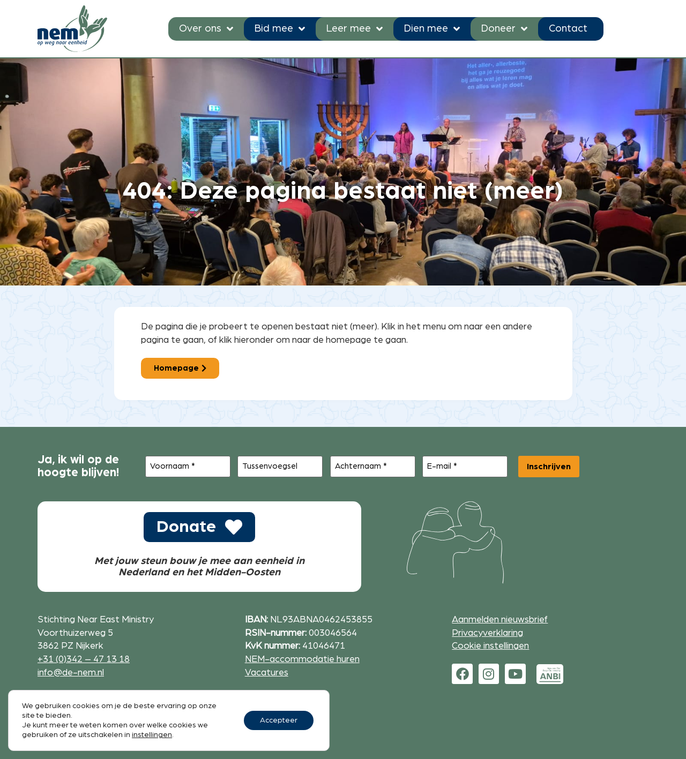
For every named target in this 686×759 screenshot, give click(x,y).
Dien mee (432, 28)
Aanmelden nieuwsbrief (500, 619)
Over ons (206, 28)
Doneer (504, 28)
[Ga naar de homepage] (72, 28)
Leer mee (354, 28)
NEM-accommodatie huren (302, 659)
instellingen (152, 735)
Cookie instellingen (490, 645)
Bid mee (280, 28)
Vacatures (266, 672)
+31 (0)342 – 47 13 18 (84, 659)
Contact (568, 29)
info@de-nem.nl (71, 672)
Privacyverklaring (487, 632)
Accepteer (278, 720)
